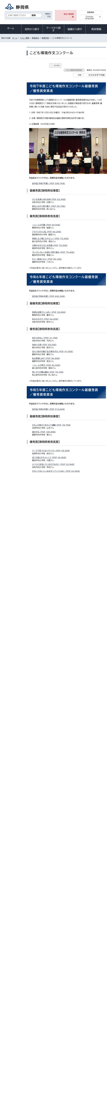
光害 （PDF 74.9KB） (42, 583)
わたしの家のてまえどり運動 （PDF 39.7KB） (52, 425)
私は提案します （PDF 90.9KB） (47, 358)
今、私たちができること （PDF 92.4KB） (50, 590)
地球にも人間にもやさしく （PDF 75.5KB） (51, 238)
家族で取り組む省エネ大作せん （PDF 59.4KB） (53, 682)
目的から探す (32, 29)
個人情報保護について (38, 1075)
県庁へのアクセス (95, 1060)
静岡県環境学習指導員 (13, 87)
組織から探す (75, 29)
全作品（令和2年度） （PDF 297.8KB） (49, 754)
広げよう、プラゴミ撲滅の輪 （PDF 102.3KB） (52, 956)
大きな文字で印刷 (96, 75)
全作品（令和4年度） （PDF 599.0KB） (49, 528)
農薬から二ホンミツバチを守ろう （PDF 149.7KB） (54, 822)
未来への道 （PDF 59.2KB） (45, 345)
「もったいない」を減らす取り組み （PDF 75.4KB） (54, 252)
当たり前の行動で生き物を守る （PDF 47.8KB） (53, 351)
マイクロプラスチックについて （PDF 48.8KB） (53, 657)
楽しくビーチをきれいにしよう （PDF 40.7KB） (53, 544)
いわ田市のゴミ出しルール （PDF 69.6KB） (51, 908)
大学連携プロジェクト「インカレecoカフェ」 (13, 140)
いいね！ (57, 65)
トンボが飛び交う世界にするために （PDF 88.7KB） (55, 802)
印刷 (79, 75)
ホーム (10, 28)
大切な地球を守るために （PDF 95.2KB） (51, 809)
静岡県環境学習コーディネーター (13, 95)
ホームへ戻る (101, 1028)
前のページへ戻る (83, 1028)
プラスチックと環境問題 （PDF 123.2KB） (51, 829)
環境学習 (45, 38)
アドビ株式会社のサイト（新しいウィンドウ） (50, 988)
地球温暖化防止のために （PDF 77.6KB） (51, 478)
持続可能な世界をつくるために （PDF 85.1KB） (53, 716)
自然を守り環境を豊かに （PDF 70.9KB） (51, 915)
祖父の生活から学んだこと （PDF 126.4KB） (52, 776)
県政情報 (96, 29)
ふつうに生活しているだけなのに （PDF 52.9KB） (54, 464)
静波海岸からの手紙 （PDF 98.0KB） (49, 703)
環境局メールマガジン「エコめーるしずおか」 (13, 130)
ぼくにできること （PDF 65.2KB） (47, 696)
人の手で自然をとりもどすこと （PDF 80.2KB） (53, 929)
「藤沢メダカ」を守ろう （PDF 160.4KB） (50, 889)
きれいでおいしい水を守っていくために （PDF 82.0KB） (57, 471)
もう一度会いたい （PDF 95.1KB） (48, 259)
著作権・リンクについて (12, 1075)
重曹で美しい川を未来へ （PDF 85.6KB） (51, 882)
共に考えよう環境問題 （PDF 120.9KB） (50, 816)
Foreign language (89, 17)
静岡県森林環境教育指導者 (13, 104)
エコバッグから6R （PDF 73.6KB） (48, 769)
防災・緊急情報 (69, 15)
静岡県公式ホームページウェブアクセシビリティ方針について (27, 1077)
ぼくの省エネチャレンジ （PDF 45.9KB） (50, 457)
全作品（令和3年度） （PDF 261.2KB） (49, 641)
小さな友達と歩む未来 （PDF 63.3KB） (50, 199)
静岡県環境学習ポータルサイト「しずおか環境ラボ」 (13, 72)
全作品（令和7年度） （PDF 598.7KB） (49, 183)
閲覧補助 (90, 12)
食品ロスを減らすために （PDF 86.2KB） (50, 710)
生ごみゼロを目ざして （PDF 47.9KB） (49, 576)
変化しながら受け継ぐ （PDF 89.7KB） (49, 206)
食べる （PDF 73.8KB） (43, 485)
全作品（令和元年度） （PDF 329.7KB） (50, 866)
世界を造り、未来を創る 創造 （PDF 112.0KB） (53, 663)
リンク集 (62, 1077)
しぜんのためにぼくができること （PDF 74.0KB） (54, 795)
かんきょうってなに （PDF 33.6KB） (48, 569)
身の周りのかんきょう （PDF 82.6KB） (49, 922)
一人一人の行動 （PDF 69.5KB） (47, 225)
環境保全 (35, 38)
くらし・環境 (24, 38)
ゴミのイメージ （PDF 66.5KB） (46, 551)
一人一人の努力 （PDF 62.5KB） (47, 365)
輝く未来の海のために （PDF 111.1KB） (50, 949)
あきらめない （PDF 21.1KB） (46, 338)
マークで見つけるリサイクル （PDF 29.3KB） (52, 451)
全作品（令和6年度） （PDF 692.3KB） (49, 296)
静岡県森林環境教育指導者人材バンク (13, 112)
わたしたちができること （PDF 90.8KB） (50, 935)
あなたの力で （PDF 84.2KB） (46, 319)
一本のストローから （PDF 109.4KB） (49, 963)
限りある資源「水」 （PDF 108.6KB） (48, 942)
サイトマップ (78, 1077)
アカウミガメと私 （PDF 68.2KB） (47, 232)
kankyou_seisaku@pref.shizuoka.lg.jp (56, 1018)
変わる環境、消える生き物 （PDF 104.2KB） (52, 970)
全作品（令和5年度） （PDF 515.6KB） (49, 409)
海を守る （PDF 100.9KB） (45, 432)
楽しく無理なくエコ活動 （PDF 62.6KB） (50, 689)
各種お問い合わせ (74, 1060)
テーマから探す (53, 29)
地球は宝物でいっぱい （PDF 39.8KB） (50, 312)
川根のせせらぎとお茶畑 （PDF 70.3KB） (51, 245)
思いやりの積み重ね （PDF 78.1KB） (49, 372)
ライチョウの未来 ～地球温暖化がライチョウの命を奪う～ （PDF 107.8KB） (65, 603)
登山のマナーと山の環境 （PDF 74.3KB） (50, 597)
